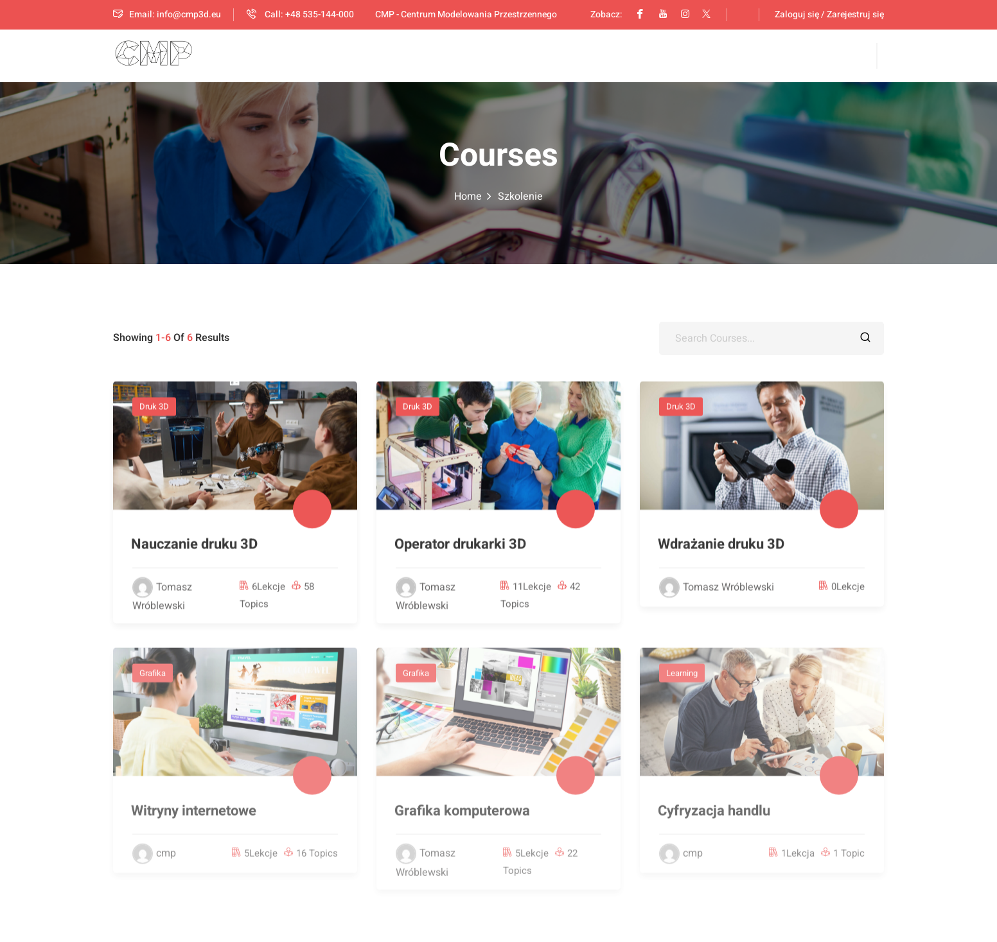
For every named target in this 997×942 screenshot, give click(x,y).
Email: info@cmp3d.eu (167, 14)
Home (468, 196)
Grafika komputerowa (462, 817)
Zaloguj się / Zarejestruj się (829, 14)
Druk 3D (154, 408)
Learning (682, 679)
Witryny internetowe (193, 817)
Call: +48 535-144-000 (300, 14)
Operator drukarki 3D (460, 546)
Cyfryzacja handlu (714, 817)
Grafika (152, 679)
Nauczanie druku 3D (194, 546)
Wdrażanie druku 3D (721, 546)
